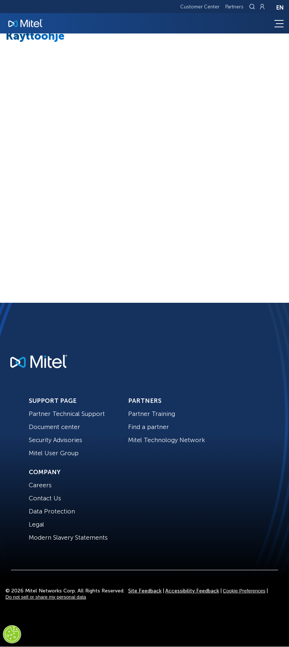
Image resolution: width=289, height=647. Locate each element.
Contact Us (45, 498)
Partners (234, 6)
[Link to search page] (253, 6)
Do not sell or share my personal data (45, 597)
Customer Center (199, 6)
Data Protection (52, 511)
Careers (40, 485)
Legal (36, 524)
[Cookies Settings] (12, 634)
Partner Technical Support (67, 413)
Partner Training (151, 413)
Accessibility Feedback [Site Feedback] (192, 591)
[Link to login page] (262, 6)
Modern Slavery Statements (68, 537)
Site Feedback (145, 591)
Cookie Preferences (244, 591)
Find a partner (148, 426)
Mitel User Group (54, 453)
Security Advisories (55, 440)
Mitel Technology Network (166, 440)
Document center (54, 426)
